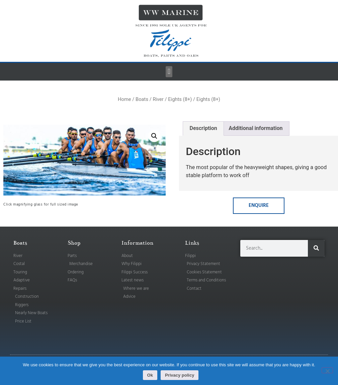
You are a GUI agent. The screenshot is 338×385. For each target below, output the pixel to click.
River (158, 99)
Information (137, 243)
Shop (74, 243)
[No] (327, 370)
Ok (150, 375)
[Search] (316, 248)
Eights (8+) (180, 99)
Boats (142, 99)
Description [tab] (203, 128)
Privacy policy (179, 375)
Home (124, 99)
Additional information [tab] (255, 128)
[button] (169, 71)
